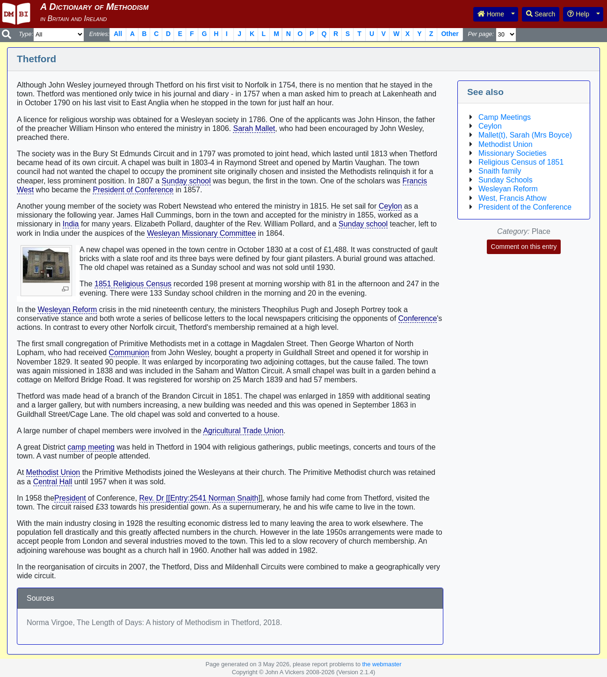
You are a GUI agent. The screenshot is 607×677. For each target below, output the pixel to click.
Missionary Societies (512, 153)
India (71, 224)
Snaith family (499, 171)
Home (490, 14)
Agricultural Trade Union (243, 431)
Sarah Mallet (254, 128)
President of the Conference (524, 207)
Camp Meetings (504, 117)
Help (578, 14)
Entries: (99, 33)
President (70, 498)
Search (540, 14)
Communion (129, 353)
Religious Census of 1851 (521, 162)
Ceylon (390, 206)
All (118, 33)
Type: (26, 33)
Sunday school (186, 181)
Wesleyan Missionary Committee (201, 233)
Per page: (481, 33)
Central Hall (52, 482)
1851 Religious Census (133, 284)
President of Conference (133, 190)
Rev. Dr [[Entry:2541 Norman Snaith (199, 498)
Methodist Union (53, 472)
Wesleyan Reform (67, 309)
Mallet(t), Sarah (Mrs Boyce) (525, 135)
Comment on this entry (524, 246)
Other (449, 33)
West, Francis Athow (512, 198)
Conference (417, 318)
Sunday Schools (505, 180)
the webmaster (382, 664)
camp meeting (91, 447)
